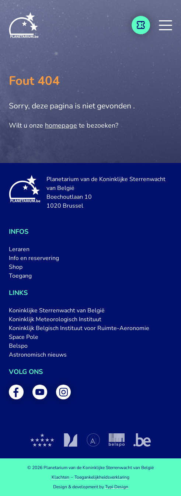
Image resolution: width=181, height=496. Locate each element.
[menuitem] (90, 249)
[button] (165, 25)
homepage (61, 125)
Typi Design (116, 487)
